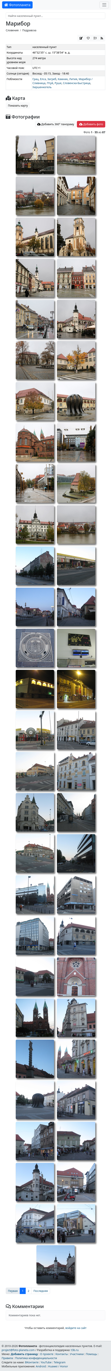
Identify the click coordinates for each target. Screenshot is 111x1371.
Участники (77, 1354)
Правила (7, 1358)
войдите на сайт (75, 1328)
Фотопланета (17, 4)
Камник (63, 79)
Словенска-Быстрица (76, 83)
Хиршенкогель (42, 87)
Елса (43, 79)
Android (41, 1366)
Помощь (91, 1354)
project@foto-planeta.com (18, 1350)
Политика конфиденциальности (36, 1358)
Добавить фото (91, 124)
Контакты (61, 1354)
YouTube (46, 1362)
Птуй (50, 83)
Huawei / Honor (58, 1366)
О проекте (46, 1354)
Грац (35, 79)
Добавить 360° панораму (55, 124)
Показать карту (18, 105)
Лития (73, 79)
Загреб (51, 79)
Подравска (29, 30)
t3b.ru (75, 1350)
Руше (58, 83)
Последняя (41, 1291)
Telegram (60, 1362)
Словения (12, 30)
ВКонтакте (32, 1362)
